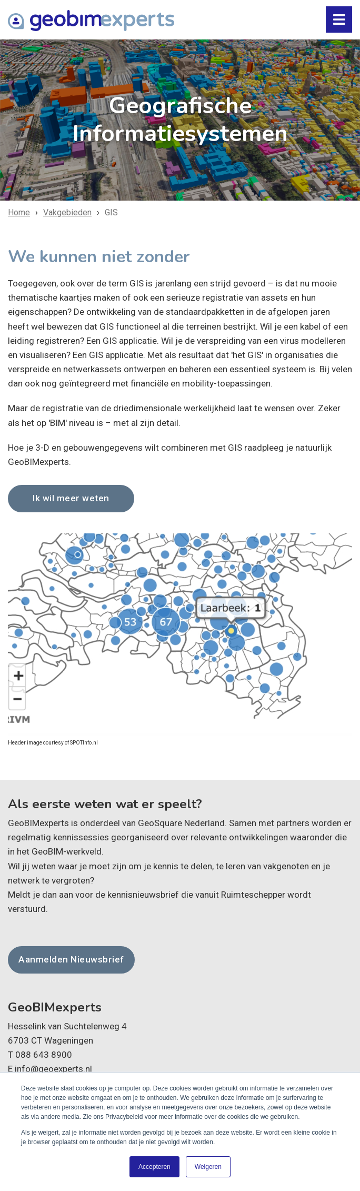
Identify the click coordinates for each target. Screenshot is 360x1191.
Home (19, 212)
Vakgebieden (67, 212)
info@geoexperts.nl (53, 1069)
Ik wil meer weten (71, 498)
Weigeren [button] (208, 1166)
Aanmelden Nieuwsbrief (70, 959)
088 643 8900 (43, 1054)
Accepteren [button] (154, 1166)
